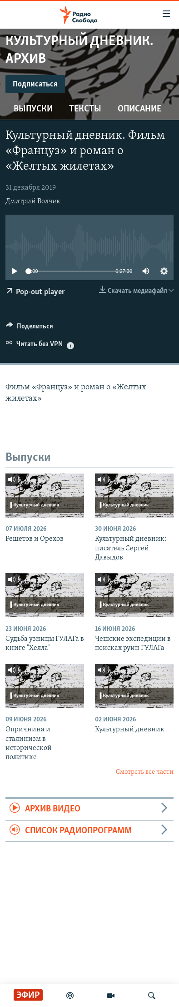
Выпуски (33, 109)
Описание (139, 109)
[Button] (29, 328)
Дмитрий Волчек (32, 201)
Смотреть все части (145, 772)
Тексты (85, 109)
